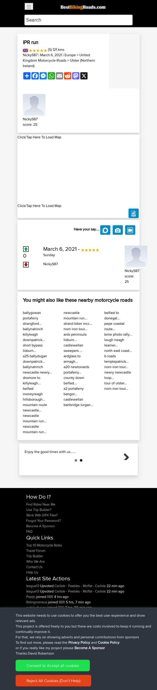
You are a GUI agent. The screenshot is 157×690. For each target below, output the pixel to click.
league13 (33, 608)
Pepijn (31, 619)
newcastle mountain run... (35, 418)
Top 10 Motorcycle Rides (44, 567)
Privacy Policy (87, 672)
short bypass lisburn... (33, 348)
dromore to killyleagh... (32, 380)
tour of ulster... (115, 383)
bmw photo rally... (118, 334)
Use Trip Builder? (38, 532)
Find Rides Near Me (40, 527)
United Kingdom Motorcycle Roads (56, 57)
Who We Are (35, 584)
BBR (50, 619)
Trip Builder (34, 578)
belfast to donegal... (112, 315)
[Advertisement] (78, 171)
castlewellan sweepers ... (73, 348)
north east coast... (118, 350)
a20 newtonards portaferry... (76, 369)
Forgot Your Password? (43, 543)
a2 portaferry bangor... (74, 391)
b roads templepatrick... (116, 358)
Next (124, 466)
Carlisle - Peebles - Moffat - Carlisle (80, 608)
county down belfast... (74, 380)
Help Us (32, 594)
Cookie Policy (109, 672)
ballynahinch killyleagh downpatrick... (34, 334)
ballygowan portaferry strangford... (32, 318)
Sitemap (68, 672)
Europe (70, 55)
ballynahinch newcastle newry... (37, 369)
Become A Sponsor (40, 548)
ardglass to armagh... (72, 358)
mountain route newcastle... (35, 407)
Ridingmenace (37, 624)
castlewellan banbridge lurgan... (78, 402)
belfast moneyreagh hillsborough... (34, 394)
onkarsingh (35, 635)
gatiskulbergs (36, 630)
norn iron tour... (76, 329)
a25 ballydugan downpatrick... (35, 358)
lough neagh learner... (114, 342)
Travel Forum (35, 573)
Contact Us (34, 589)
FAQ (29, 554)
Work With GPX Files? (42, 537)
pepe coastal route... (114, 326)
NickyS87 (30, 55)
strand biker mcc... (78, 323)
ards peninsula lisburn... (75, 337)
